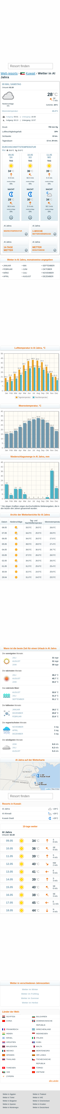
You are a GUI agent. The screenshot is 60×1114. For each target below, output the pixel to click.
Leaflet (48, 789)
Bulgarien (41, 1017)
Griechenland (43, 1029)
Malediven (11, 1046)
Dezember (48, 276)
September (49, 266)
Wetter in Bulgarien (10, 1101)
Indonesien (42, 1034)
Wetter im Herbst (30, 1002)
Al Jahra (6, 809)
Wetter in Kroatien (39, 1104)
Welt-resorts (9, 73)
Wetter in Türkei (8, 1098)
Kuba (38, 1042)
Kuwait (30, 73)
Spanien (10, 1055)
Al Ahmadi (6, 813)
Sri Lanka (41, 1055)
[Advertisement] (30, 31)
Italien (39, 1038)
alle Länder (53, 1081)
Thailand (10, 1059)
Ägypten (10, 1017)
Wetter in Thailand (39, 1094)
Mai (4, 150)
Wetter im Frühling (30, 994)
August (27, 276)
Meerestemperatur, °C (30, 406)
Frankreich (12, 1029)
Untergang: (26, 117)
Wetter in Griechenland (41, 1101)
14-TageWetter (8, 248)
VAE (8, 1072)
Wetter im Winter (30, 989)
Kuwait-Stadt (8, 818)
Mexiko (10, 1051)
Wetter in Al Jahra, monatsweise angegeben (30, 260)
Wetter (38, 248)
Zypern (10, 1076)
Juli (25, 273)
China (9, 1021)
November (48, 273)
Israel (9, 1038)
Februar (7, 269)
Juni (25, 269)
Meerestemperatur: (10, 111)
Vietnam (40, 1072)
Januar (7, 266)
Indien (9, 1034)
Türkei (39, 1068)
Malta (39, 1046)
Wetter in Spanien (9, 1104)
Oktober (47, 269)
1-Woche (41, 232)
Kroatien (11, 1042)
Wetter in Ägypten (9, 1094)
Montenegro (43, 1051)
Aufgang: (9, 117)
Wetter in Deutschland (41, 1107)
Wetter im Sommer (30, 998)
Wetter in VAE (38, 1098)
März (6, 273)
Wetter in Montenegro (10, 1107)
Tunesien (11, 1068)
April (6, 276)
